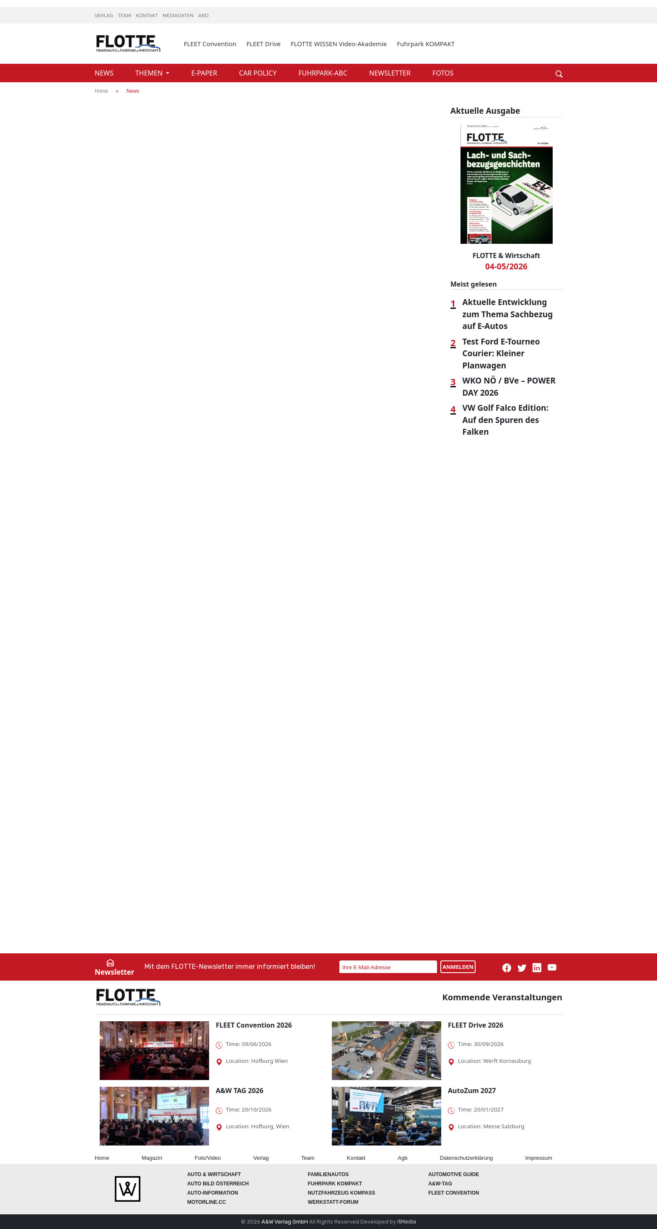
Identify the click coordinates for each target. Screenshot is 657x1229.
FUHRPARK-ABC (323, 73)
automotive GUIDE (453, 1174)
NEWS (105, 73)
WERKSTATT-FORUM (333, 1202)
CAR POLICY (258, 73)
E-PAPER (205, 73)
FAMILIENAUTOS (328, 1174)
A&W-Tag (440, 1184)
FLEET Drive (263, 43)
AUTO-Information (212, 1193)
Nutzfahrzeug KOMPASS (341, 1193)
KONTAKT (147, 15)
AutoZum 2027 (472, 1090)
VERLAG (104, 15)
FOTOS (442, 73)
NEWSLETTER (390, 73)
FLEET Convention (210, 43)
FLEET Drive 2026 (475, 1025)
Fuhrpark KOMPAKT (426, 43)
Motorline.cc (206, 1202)
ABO (203, 15)
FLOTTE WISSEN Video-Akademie (339, 43)
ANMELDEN (457, 967)
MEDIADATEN (179, 15)
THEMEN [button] (149, 73)
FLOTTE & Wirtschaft (506, 255)
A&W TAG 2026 (240, 1090)
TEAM (125, 15)
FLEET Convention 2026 (254, 1025)
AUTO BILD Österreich (218, 1184)
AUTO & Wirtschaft (214, 1174)
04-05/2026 (506, 266)
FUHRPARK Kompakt (335, 1184)
